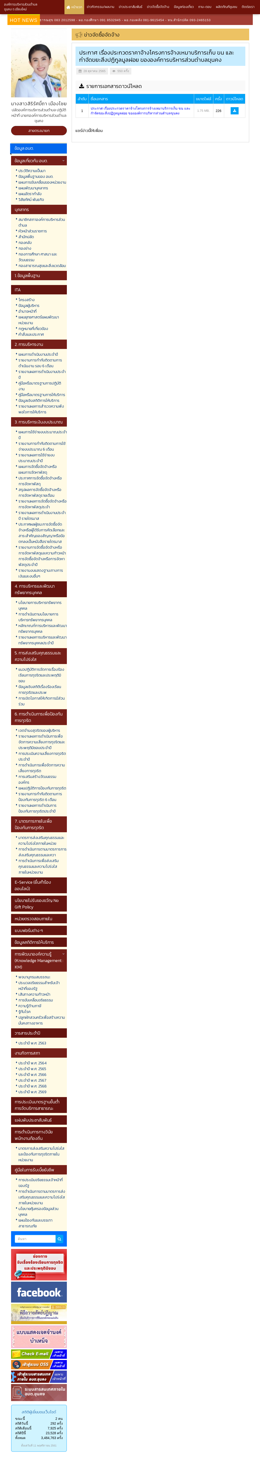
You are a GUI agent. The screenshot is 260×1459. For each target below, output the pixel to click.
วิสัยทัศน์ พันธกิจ (31, 199)
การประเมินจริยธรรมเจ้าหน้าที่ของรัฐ (41, 1182)
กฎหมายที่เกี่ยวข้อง (33, 328)
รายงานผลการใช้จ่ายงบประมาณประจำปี (37, 458)
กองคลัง (25, 242)
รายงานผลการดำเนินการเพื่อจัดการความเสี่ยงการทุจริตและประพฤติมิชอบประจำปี (42, 742)
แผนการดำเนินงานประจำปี (38, 354)
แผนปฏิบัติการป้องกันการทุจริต (42, 788)
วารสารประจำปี (27, 1033)
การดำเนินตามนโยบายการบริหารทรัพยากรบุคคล (38, 617)
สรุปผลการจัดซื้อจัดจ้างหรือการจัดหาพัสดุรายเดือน (40, 492)
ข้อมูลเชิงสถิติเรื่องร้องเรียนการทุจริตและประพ (40, 689)
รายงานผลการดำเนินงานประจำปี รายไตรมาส (42, 515)
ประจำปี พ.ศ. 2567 (32, 1080)
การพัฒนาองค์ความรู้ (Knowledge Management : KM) (39, 960)
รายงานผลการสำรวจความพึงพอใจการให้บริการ (41, 409)
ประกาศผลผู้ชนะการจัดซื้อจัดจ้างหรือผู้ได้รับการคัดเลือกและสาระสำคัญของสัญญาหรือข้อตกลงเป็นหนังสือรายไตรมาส (42, 532)
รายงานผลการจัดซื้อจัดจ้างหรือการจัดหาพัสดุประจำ (43, 504)
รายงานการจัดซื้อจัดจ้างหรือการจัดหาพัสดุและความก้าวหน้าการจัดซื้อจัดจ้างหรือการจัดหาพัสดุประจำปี (42, 555)
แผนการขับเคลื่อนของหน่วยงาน (42, 182)
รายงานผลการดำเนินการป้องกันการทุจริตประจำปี (38, 808)
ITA (18, 289)
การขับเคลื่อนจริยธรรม (36, 1000)
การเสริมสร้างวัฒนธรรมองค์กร (37, 779)
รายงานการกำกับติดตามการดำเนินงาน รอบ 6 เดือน (40, 363)
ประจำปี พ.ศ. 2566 (32, 1074)
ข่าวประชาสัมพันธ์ (130, 6)
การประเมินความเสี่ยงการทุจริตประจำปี (42, 756)
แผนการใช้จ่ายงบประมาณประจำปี (43, 435)
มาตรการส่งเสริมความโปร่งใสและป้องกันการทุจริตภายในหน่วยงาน (41, 1154)
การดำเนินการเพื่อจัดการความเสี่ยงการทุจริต (42, 768)
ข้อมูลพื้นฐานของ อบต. (36, 176)
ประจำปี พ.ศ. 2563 (32, 1043)
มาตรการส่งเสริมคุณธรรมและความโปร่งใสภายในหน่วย (41, 840)
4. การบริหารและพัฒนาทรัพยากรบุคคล (35, 589)
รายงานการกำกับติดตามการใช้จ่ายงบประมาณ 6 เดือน (42, 446)
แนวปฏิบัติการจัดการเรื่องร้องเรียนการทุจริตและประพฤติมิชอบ (41, 675)
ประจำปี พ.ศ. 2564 (33, 1063)
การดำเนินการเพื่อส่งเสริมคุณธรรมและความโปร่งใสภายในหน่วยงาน (39, 866)
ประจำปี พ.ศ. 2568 (33, 1086)
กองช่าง (25, 248)
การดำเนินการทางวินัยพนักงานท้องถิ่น (34, 1135)
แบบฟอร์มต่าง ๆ (29, 930)
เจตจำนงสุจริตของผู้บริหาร (39, 730)
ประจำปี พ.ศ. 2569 (32, 1092)
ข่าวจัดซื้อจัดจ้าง (158, 6)
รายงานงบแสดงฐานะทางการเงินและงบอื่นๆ (41, 573)
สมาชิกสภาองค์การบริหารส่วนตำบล (42, 222)
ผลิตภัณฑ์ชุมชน (226, 6)
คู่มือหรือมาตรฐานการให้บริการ (42, 394)
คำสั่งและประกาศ (31, 334)
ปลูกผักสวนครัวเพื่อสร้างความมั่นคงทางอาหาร (42, 1020)
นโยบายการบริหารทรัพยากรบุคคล (40, 605)
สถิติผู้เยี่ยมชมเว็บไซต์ (39, 1412)
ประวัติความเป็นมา (32, 171)
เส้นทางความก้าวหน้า (34, 994)
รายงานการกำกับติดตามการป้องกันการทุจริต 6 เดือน (40, 796)
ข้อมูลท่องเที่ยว (184, 6)
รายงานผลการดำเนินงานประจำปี (42, 374)
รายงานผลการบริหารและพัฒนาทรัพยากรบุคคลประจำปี (43, 640)
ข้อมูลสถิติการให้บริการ (34, 942)
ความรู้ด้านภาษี (30, 1006)
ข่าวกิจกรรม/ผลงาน (100, 6)
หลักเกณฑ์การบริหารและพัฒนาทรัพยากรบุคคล (43, 628)
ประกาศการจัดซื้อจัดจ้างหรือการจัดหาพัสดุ (40, 481)
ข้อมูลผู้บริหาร (29, 305)
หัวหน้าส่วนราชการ (33, 231)
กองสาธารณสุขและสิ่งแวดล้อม (42, 265)
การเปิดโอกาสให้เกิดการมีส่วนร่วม (42, 701)
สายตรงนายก (39, 130)
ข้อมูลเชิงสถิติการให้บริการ (39, 400)
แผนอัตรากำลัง (30, 194)
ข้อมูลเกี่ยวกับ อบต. (31, 160)
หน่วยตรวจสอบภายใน (33, 918)
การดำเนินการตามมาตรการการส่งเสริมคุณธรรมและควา (43, 852)
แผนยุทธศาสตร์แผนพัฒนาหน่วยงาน (39, 320)
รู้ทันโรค (25, 1011)
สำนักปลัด (26, 237)
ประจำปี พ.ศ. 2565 (32, 1069)
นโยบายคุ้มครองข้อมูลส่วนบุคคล (38, 1211)
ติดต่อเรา (248, 6)
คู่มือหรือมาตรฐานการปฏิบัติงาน (40, 386)
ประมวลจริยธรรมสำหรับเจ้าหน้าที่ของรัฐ (39, 985)
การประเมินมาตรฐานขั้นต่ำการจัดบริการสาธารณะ (37, 1105)
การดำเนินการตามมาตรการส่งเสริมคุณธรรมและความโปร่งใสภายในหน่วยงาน (42, 1197)
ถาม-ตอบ (204, 6)
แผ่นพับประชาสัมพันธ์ (33, 1120)
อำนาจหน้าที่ (28, 311)
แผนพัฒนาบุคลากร (33, 188)
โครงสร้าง (27, 300)
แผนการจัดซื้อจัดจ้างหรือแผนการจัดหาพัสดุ (38, 469)
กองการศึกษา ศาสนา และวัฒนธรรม (38, 257)
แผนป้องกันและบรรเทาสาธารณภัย (35, 1223)
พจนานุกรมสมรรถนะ (34, 977)
